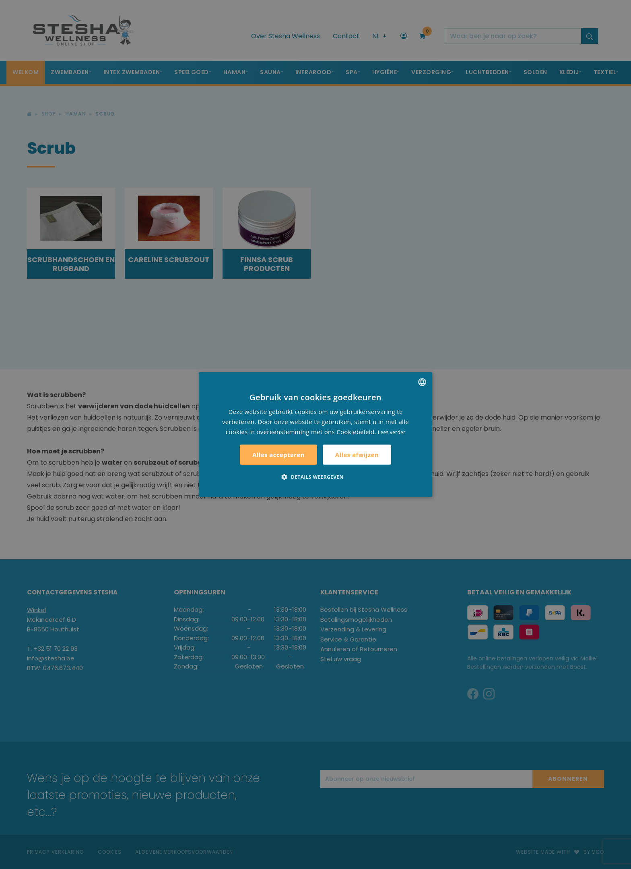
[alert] (315, 434)
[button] (315, 477)
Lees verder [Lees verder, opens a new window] (392, 431)
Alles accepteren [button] (278, 455)
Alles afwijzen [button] (357, 455)
